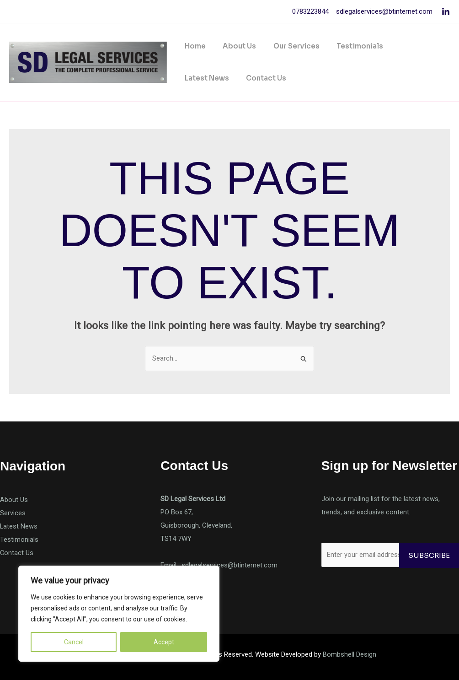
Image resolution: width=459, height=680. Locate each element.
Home (193, 46)
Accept (164, 642)
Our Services (288, 46)
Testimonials (348, 46)
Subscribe (429, 555)
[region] (118, 614)
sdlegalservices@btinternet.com (383, 11)
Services (13, 513)
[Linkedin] (446, 12)
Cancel (74, 642)
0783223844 (310, 11)
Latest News (407, 46)
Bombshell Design (349, 654)
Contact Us (203, 78)
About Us (234, 46)
